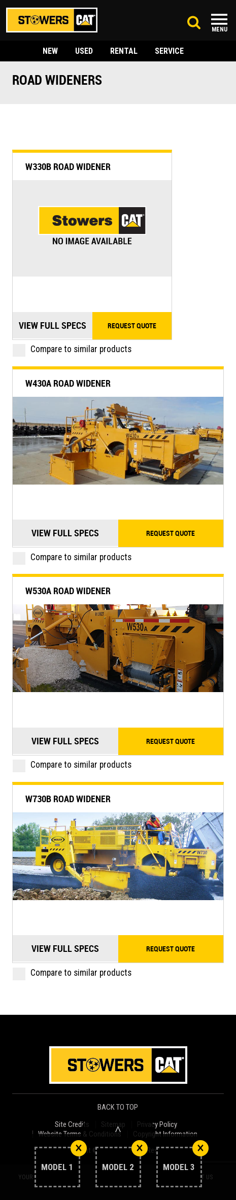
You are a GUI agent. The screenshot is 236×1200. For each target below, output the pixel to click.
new (50, 51)
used (84, 51)
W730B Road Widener (68, 799)
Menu (219, 29)
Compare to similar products (72, 349)
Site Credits (72, 1124)
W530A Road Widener (68, 591)
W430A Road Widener (68, 383)
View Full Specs (52, 325)
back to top (118, 1107)
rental (124, 51)
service (169, 51)
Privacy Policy (157, 1124)
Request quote (132, 325)
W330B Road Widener (68, 166)
